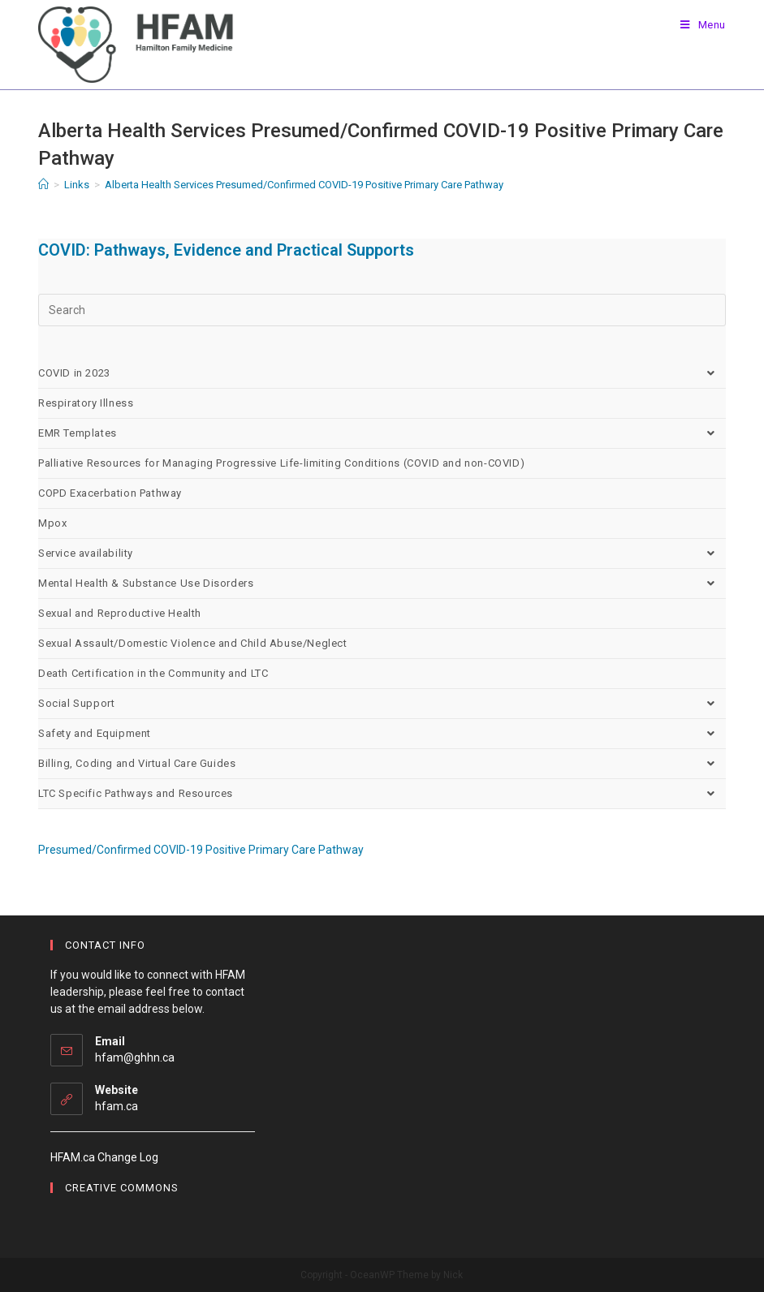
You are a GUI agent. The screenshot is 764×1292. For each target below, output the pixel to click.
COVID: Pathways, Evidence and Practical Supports (226, 250)
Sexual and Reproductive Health (119, 613)
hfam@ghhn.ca (135, 1057)
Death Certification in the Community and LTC (153, 673)
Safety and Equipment (382, 733)
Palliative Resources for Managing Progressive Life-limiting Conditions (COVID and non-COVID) (281, 463)
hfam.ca (116, 1106)
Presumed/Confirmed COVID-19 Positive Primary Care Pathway (201, 849)
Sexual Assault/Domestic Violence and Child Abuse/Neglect (192, 643)
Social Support (382, 703)
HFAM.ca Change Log (104, 1157)
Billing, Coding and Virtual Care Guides (382, 763)
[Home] (43, 185)
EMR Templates (382, 433)
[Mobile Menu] (703, 25)
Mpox (52, 523)
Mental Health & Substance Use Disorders (382, 583)
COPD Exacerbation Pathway (110, 493)
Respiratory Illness (85, 403)
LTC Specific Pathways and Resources (382, 793)
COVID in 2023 (382, 373)
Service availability (382, 553)
